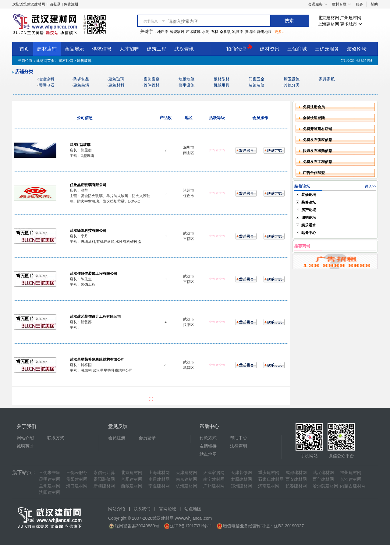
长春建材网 (296, 486)
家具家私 (327, 79)
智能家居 (177, 32)
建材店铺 (47, 48)
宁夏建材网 (159, 486)
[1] (151, 398)
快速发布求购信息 (317, 151)
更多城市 (351, 24)
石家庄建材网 (271, 479)
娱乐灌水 (308, 225)
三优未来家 (49, 472)
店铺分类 (24, 71)
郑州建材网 (241, 486)
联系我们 (142, 509)
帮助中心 (238, 438)
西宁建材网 (323, 479)
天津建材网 (186, 472)
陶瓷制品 (81, 79)
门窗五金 (256, 79)
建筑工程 (156, 48)
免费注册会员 (314, 107)
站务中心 (308, 233)
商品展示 (74, 48)
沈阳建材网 (49, 492)
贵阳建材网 (76, 479)
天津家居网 (214, 472)
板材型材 (221, 79)
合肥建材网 (131, 479)
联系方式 (55, 438)
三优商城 (297, 48)
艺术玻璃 (193, 32)
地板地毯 (186, 79)
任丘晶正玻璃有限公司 (88, 185)
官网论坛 (167, 509)
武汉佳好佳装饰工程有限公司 (93, 273)
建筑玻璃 (116, 79)
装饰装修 (256, 85)
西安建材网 (296, 479)
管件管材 (151, 85)
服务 (359, 4)
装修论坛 (357, 48)
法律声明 (238, 446)
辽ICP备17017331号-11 (191, 526)
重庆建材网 (268, 472)
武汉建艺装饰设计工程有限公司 (95, 316)
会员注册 (116, 438)
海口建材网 (76, 486)
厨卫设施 (292, 79)
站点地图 (208, 454)
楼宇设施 (186, 85)
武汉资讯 (184, 48)
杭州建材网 (186, 486)
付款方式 (208, 438)
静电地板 (264, 32)
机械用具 (221, 85)
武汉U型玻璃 (80, 145)
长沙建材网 (350, 479)
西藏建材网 (131, 486)
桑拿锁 (225, 32)
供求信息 (102, 48)
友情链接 (208, 446)
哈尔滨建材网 (325, 486)
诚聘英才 (25, 446)
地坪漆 (162, 32)
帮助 (374, 4)
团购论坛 (308, 217)
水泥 (205, 32)
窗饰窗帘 (151, 79)
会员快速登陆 (314, 118)
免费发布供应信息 (317, 140)
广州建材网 (350, 18)
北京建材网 (328, 18)
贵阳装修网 (104, 479)
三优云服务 (327, 48)
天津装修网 (241, 472)
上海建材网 (328, 24)
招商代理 (239, 47)
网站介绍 (25, 438)
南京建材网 (186, 479)
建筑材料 (116, 85)
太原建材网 (241, 479)
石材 (214, 32)
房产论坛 (308, 210)
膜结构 (250, 32)
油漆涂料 (46, 79)
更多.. (279, 32)
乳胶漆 (237, 32)
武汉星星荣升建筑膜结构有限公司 (97, 359)
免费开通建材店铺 (317, 129)
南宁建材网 (214, 479)
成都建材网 (296, 472)
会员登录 (147, 438)
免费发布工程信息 (317, 162)
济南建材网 (268, 486)
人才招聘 (129, 48)
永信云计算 (104, 472)
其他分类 (292, 85)
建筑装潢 (81, 85)
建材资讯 (269, 48)
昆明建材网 (49, 479)
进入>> (370, 186)
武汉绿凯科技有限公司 (88, 230)
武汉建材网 (323, 472)
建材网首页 (45, 60)
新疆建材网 (104, 486)
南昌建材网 (159, 479)
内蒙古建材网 (353, 486)
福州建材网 (350, 472)
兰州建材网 (49, 486)
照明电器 (46, 85)
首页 (24, 48)
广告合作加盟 (314, 173)
